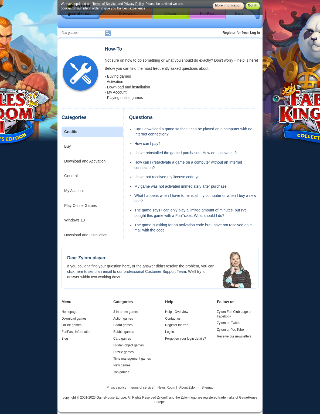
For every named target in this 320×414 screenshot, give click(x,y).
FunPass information (76, 332)
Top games (121, 372)
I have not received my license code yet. (168, 177)
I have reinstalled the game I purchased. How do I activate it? (185, 153)
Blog (65, 338)
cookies (66, 8)
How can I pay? (147, 143)
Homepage (69, 312)
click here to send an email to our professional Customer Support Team (126, 271)
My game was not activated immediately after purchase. (181, 186)
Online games (71, 325)
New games (121, 365)
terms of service (142, 387)
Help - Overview (176, 312)
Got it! (252, 5)
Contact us (173, 318)
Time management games (132, 358)
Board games (122, 325)
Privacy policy (116, 387)
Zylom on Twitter (229, 323)
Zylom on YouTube (230, 330)
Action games (123, 318)
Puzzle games (123, 352)
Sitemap (207, 387)
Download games (74, 318)
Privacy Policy (134, 4)
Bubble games (123, 332)
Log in (255, 33)
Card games (122, 338)
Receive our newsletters (234, 336)
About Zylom (188, 387)
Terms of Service (105, 4)
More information (228, 5)
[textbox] (82, 33)
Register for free (235, 33)
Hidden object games (128, 345)
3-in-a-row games (125, 312)
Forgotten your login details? (185, 338)
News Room (166, 387)
